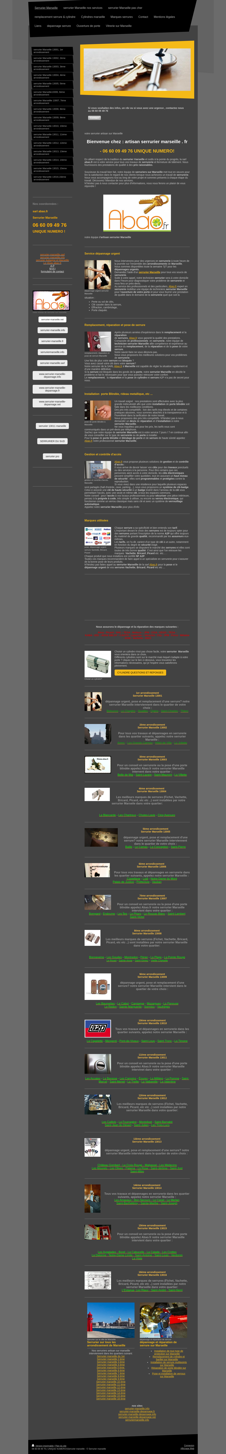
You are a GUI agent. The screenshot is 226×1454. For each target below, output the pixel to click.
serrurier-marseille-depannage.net (137, 1417)
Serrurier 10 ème (110, 1381)
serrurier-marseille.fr (52, 341)
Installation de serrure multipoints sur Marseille (169, 1364)
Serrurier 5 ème (111, 1367)
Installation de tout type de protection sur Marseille (168, 1352)
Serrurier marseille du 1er (111, 1356)
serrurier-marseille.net (52, 319)
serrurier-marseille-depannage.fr (137, 1411)
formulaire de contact (52, 271)
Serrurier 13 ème (110, 1390)
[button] (94, 118)
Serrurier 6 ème (111, 1370)
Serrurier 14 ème (110, 1393)
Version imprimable (43, 1446)
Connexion (189, 1445)
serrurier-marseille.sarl (52, 363)
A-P (52, 265)
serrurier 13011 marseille (52, 426)
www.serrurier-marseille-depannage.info (52, 375)
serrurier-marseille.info (137, 1408)
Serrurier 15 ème (110, 1395)
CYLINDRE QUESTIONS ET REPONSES (140, 672)
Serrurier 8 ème (111, 1376)
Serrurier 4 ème (111, 1364)
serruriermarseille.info (137, 1419)
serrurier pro (52, 456)
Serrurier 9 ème (111, 1378)
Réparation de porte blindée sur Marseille (168, 1369)
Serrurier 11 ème (110, 1384)
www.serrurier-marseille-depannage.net (52, 403)
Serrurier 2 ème (111, 1359)
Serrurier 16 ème (110, 1398)
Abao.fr (173, 286)
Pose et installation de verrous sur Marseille (168, 1375)
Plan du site (60, 1446)
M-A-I (52, 268)
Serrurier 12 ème (110, 1387)
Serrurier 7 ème (111, 1373)
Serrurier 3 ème (111, 1361)
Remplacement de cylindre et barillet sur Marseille (169, 1358)
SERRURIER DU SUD (52, 441)
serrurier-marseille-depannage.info (137, 1414)
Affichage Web (187, 1448)
